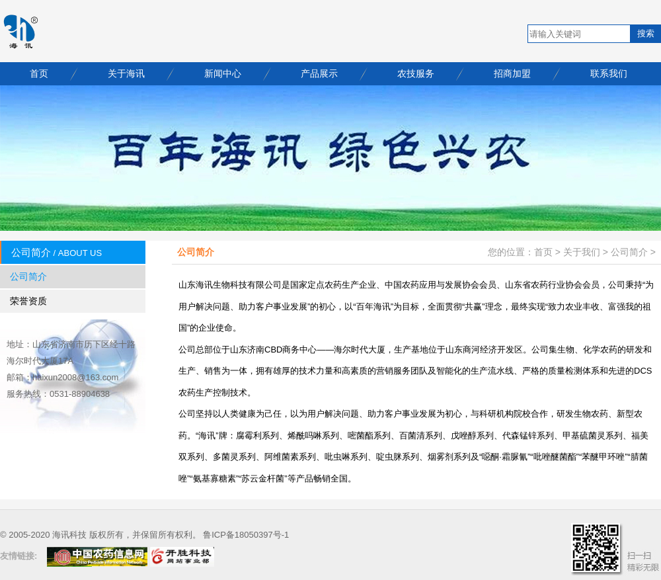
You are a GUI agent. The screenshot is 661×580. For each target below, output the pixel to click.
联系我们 (608, 73)
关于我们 (581, 252)
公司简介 (28, 276)
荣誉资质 (28, 301)
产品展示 (319, 73)
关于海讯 (126, 73)
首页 (39, 73)
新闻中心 (222, 73)
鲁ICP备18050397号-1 (246, 535)
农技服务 (415, 73)
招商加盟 (512, 73)
